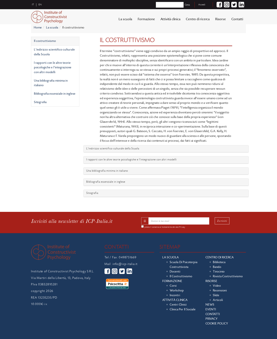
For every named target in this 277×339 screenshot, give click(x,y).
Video (217, 286)
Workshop (177, 290)
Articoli (218, 300)
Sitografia (40, 102)
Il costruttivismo (45, 41)
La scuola (125, 19)
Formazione (146, 19)
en (40, 4)
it (33, 4)
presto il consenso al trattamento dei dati (165, 227)
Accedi (201, 4)
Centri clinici (178, 304)
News (210, 304)
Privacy (182, 227)
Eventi (211, 309)
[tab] (166, 149)
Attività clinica (171, 19)
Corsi (173, 286)
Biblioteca (219, 262)
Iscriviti (222, 221)
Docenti (175, 271)
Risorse (220, 19)
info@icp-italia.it (125, 264)
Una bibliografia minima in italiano (51, 83)
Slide (216, 295)
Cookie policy (217, 323)
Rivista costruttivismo (228, 276)
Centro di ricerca (198, 19)
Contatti (237, 19)
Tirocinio (219, 271)
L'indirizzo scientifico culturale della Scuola (54, 52)
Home (38, 27)
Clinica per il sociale (183, 309)
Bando (217, 267)
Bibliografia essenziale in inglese (54, 94)
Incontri (175, 295)
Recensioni (220, 290)
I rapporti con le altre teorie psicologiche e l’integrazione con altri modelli (52, 67)
